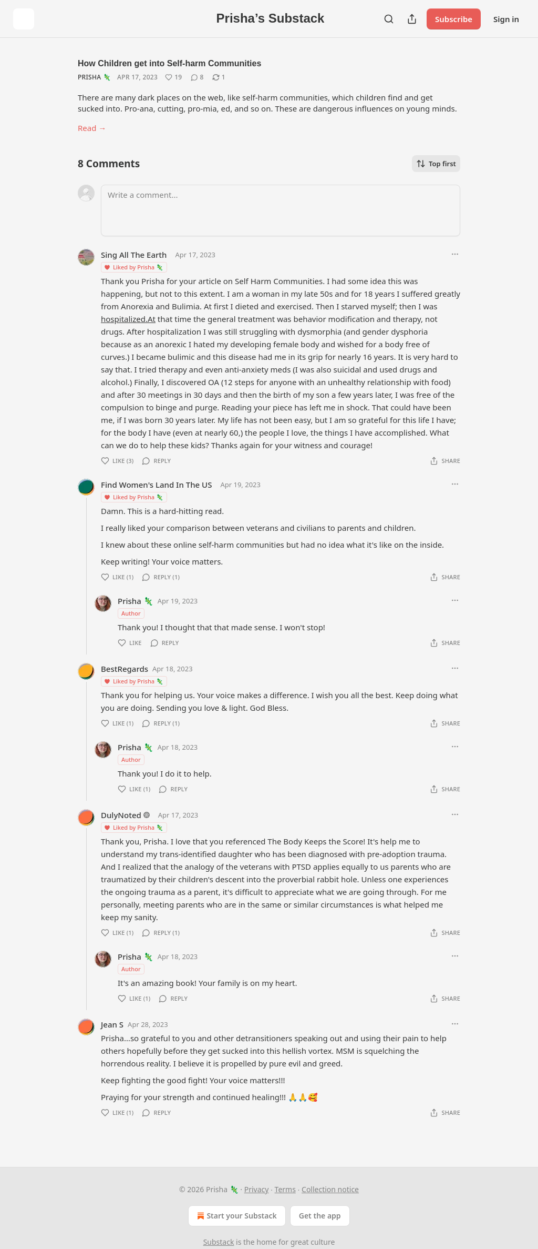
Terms (285, 1189)
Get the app (320, 1216)
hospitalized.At (128, 319)
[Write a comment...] (280, 210)
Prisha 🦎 (94, 77)
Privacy (256, 1189)
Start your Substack (235, 1216)
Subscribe (453, 19)
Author (131, 613)
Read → (92, 128)
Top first (436, 163)
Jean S (112, 1024)
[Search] (388, 18)
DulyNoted (121, 815)
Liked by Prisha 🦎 (133, 267)
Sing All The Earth (134, 254)
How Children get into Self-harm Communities (169, 63)
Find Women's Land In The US (156, 484)
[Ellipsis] (455, 254)
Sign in (506, 19)
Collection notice (330, 1189)
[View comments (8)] (197, 77)
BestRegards (124, 668)
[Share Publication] (411, 18)
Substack (218, 1242)
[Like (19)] (173, 77)
